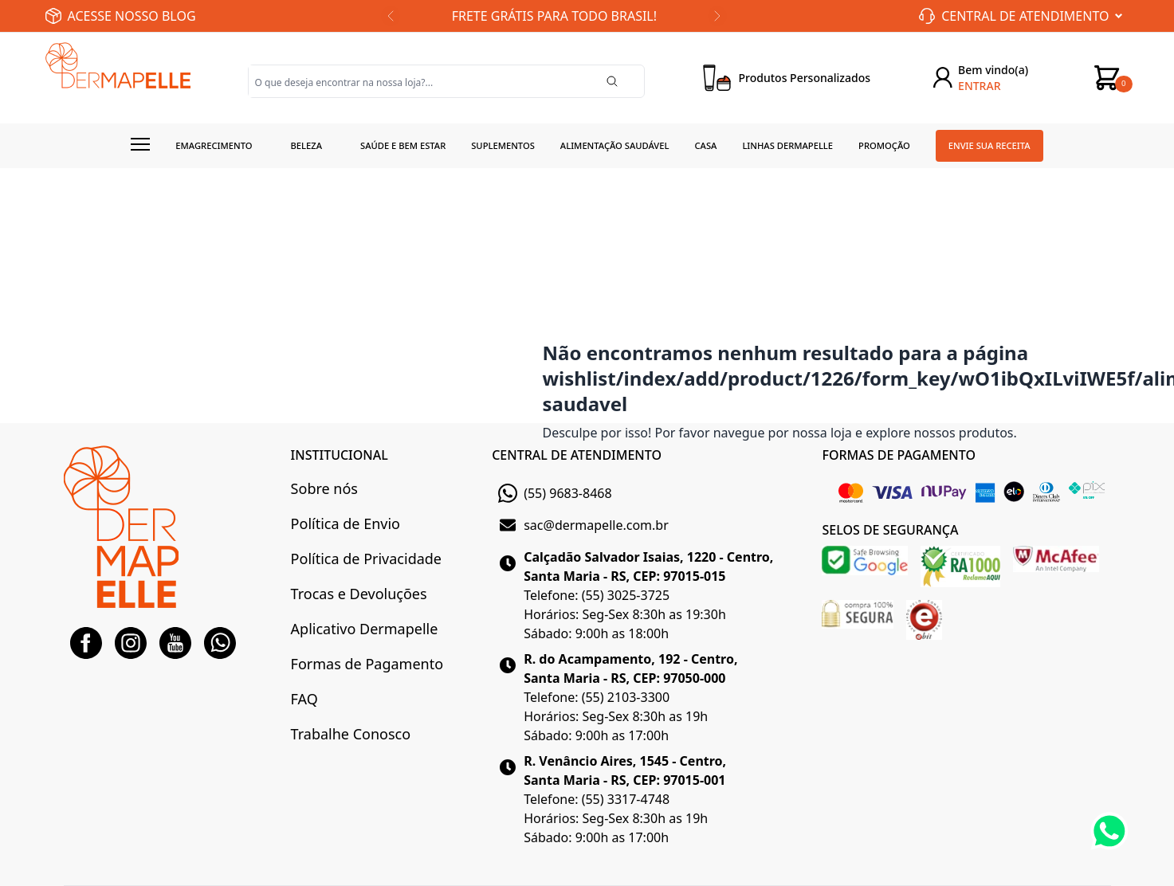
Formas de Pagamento (367, 663)
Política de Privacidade (366, 558)
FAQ (304, 698)
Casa (705, 145)
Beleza (306, 145)
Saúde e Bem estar (403, 145)
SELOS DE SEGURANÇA (890, 530)
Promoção (884, 145)
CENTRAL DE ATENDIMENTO (577, 455)
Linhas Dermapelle (787, 145)
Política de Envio (345, 523)
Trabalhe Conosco (350, 733)
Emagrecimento (213, 145)
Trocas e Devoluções (359, 593)
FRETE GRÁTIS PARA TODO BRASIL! (554, 16)
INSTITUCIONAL (339, 455)
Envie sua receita (989, 145)
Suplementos (503, 145)
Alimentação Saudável (614, 145)
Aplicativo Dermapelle (364, 628)
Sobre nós (324, 488)
